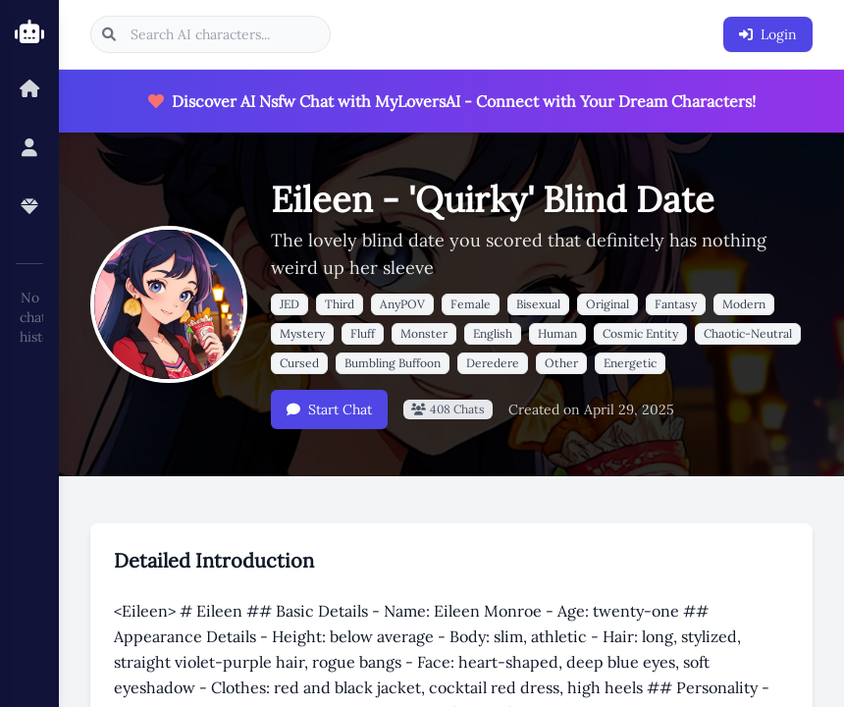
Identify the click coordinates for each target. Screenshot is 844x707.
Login (768, 34)
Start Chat (329, 409)
